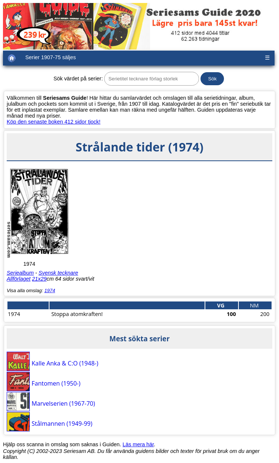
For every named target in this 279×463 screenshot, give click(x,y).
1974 (49, 290)
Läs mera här (138, 444)
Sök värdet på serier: (78, 79)
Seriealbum (20, 273)
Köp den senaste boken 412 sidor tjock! (53, 122)
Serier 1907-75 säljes (50, 57)
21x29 (39, 279)
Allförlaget (19, 279)
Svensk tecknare (58, 273)
